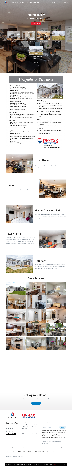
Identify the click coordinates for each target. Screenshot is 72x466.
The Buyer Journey (24, 2)
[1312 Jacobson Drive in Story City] (36, 57)
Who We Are (15, 2)
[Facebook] (6, 428)
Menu (54, 2)
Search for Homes (25, 424)
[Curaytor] (11, 434)
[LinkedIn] (8, 428)
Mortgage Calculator (36, 433)
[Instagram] (12, 428)
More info (54, 464)
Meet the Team (25, 426)
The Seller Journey (34, 2)
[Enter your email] (51, 427)
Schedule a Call (35, 431)
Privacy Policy (63, 447)
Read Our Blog (35, 424)
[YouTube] (10, 428)
